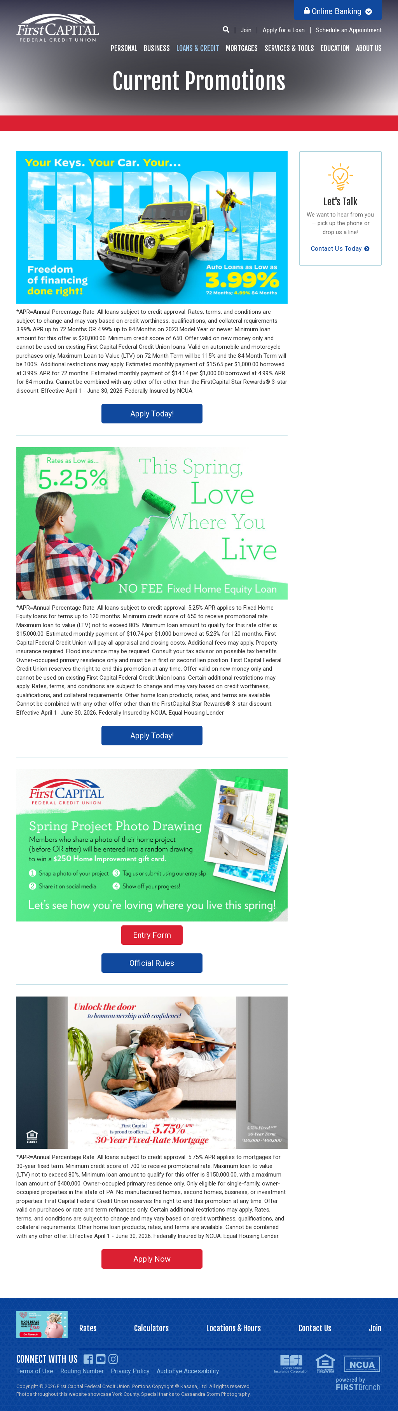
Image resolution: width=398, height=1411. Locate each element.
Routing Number (82, 1371)
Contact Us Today (336, 248)
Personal (124, 48)
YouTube (101, 1359)
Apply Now (152, 1259)
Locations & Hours (233, 1328)
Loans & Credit (197, 48)
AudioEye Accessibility (188, 1371)
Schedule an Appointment (349, 30)
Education (335, 48)
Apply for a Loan (284, 30)
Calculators (151, 1328)
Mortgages (242, 48)
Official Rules (151, 963)
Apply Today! (152, 413)
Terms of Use (34, 1371)
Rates (87, 1328)
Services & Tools (289, 48)
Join (246, 30)
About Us (369, 48)
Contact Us (314, 1328)
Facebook (88, 1359)
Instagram (113, 1359)
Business (157, 48)
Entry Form (152, 935)
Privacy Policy (130, 1371)
